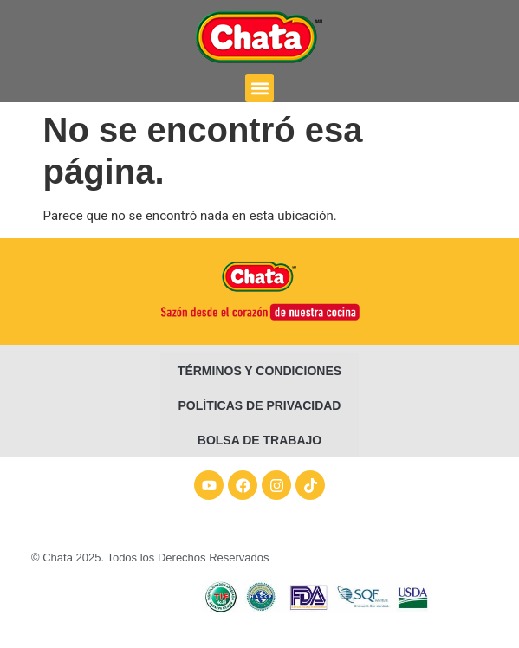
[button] (259, 88)
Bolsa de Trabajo (259, 440)
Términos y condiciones (259, 371)
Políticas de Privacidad (259, 405)
